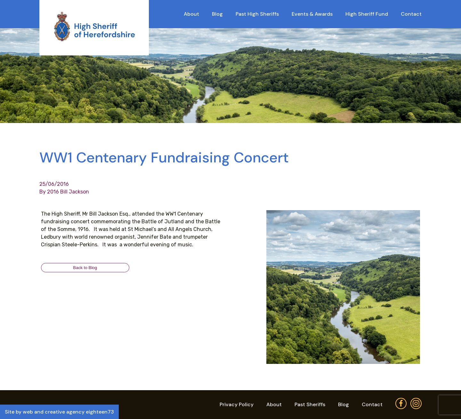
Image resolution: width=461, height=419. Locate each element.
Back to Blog (85, 267)
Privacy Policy (237, 404)
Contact (411, 14)
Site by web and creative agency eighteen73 (59, 411)
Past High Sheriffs (257, 14)
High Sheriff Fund (366, 14)
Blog (217, 14)
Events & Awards (312, 14)
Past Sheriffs (310, 404)
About (191, 14)
